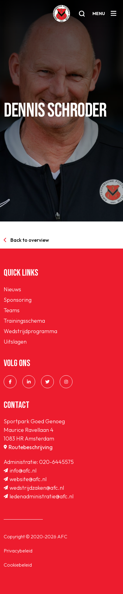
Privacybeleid (18, 551)
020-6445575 (56, 461)
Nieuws (12, 289)
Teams (12, 310)
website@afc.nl (25, 479)
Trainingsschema (24, 320)
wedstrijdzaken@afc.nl (34, 487)
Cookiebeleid (18, 565)
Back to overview (26, 240)
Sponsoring (18, 299)
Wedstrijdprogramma (30, 331)
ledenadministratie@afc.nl (38, 496)
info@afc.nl (20, 470)
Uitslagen (15, 341)
